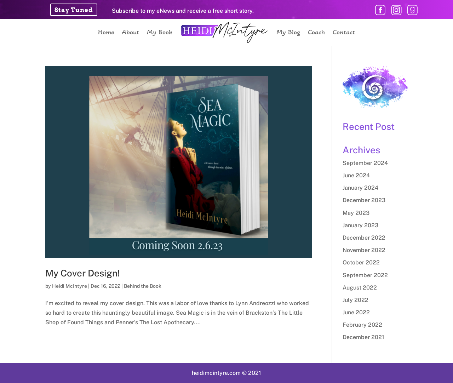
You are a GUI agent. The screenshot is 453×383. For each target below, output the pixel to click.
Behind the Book (142, 286)
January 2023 (360, 225)
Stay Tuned (74, 9)
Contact (344, 32)
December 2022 (364, 237)
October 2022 (361, 262)
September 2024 (365, 163)
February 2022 (362, 324)
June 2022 (356, 312)
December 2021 (363, 337)
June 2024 (356, 175)
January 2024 (360, 187)
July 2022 (355, 300)
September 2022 (365, 275)
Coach (316, 32)
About (130, 32)
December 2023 (364, 200)
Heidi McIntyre (69, 286)
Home (106, 32)
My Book (159, 32)
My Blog (288, 32)
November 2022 (364, 250)
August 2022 (360, 287)
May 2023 (356, 213)
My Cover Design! (82, 273)
